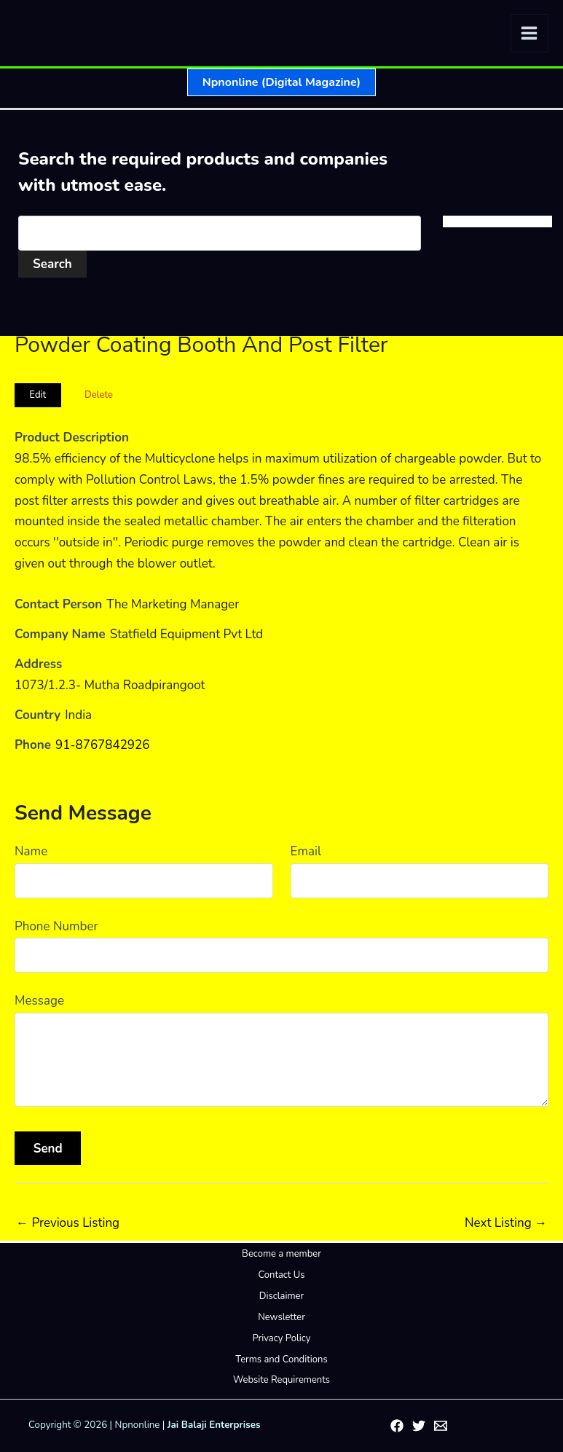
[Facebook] (396, 1425)
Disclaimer (281, 1296)
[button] (281, 82)
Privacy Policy (281, 1338)
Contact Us (281, 1275)
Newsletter (281, 1317)
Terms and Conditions (281, 1359)
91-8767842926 (102, 745)
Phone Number (56, 926)
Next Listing (506, 1222)
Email (306, 851)
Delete (98, 394)
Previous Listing (67, 1222)
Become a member (281, 1253)
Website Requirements (281, 1379)
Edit (37, 394)
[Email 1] (440, 1425)
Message (39, 1000)
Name (31, 851)
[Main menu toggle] (530, 33)
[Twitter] (418, 1425)
